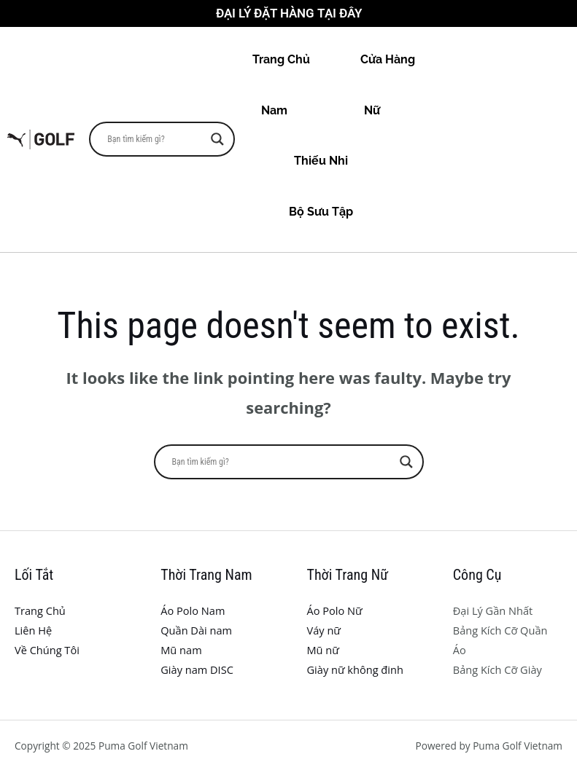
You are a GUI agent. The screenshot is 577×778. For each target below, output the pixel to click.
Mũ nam (180, 650)
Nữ (385, 110)
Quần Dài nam (196, 630)
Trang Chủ (281, 59)
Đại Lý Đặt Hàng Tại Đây (289, 13)
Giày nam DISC (196, 669)
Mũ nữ (323, 650)
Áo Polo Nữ (335, 610)
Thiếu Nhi (334, 161)
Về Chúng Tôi (47, 650)
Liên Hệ (33, 630)
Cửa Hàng (387, 59)
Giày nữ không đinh (355, 669)
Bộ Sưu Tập (334, 212)
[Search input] (155, 139)
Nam (287, 110)
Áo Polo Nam (192, 610)
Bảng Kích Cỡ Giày (497, 669)
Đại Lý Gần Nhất (493, 610)
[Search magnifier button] (217, 139)
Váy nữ (324, 630)
